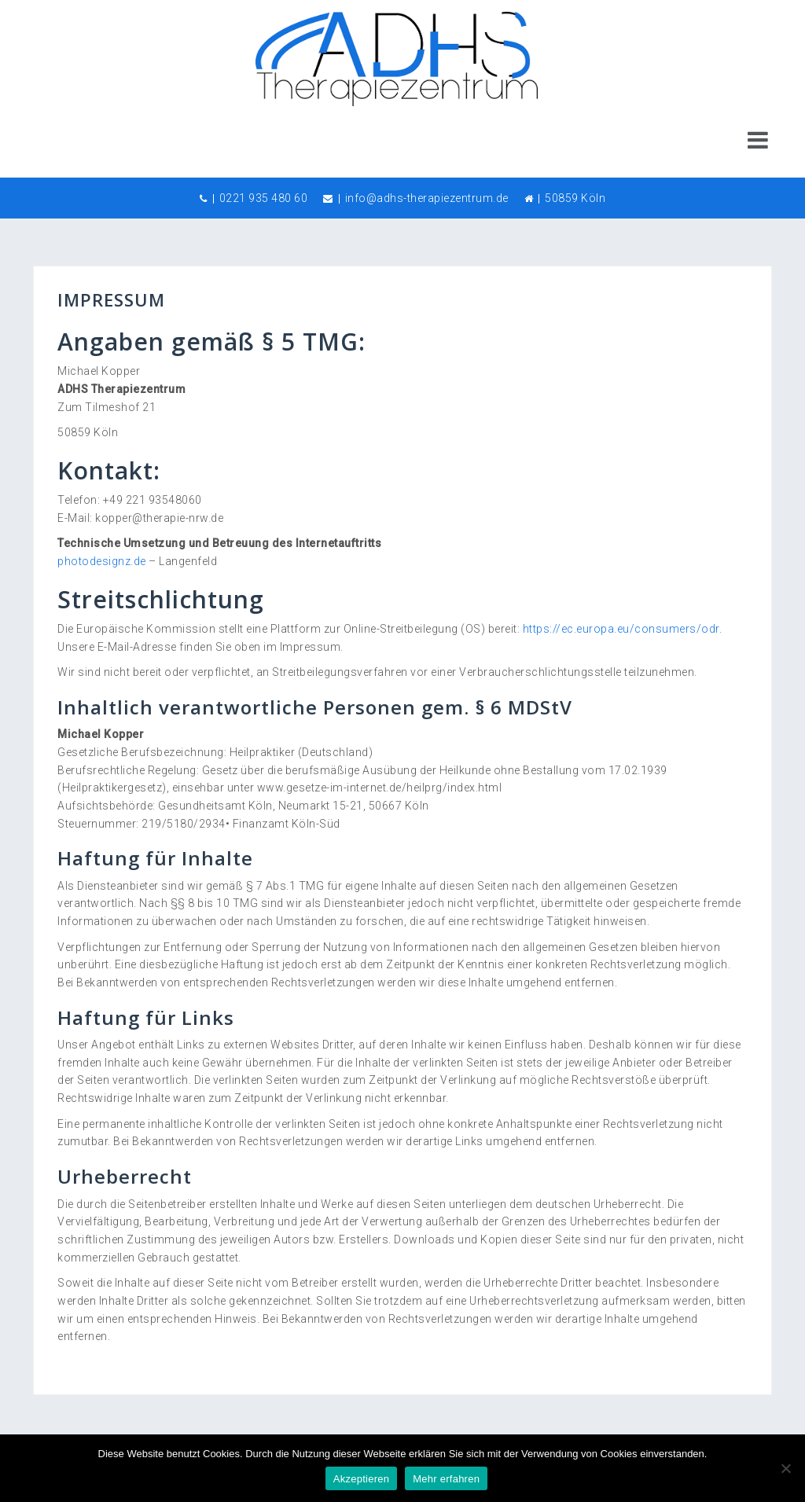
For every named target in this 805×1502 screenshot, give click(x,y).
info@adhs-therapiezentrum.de (427, 198)
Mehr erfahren (446, 1479)
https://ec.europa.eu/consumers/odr (621, 628)
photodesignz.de (101, 561)
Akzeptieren (361, 1479)
